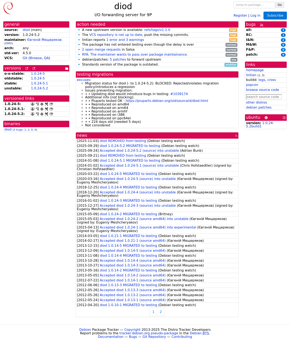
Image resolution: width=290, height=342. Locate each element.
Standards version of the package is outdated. (157, 64)
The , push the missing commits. (157, 35)
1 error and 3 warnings (125, 40)
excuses (83, 80)
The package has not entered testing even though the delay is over (157, 44)
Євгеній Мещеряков (44, 40)
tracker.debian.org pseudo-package (148, 333)
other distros (256, 102)
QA (46, 58)
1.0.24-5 (38, 74)
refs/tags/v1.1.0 (157, 30)
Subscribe (275, 15)
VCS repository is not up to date (115, 35)
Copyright (132, 330)
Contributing (181, 337)
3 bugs (18, 129)
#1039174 (179, 94)
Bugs (133, 337)
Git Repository (154, 337)
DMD (8, 43)
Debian (85, 330)
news (82, 135)
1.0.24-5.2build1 (260, 124)
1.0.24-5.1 (39, 83)
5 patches (118, 59)
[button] (79, 30)
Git (25, 58)
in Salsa (157, 49)
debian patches (259, 107)
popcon (252, 85)
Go (280, 4)
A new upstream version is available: (157, 30)
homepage (255, 70)
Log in (255, 15)
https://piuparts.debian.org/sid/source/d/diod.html (167, 101)
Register (240, 15)
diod (26, 30)
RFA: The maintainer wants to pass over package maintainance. (135, 54)
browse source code (262, 90)
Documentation (110, 337)
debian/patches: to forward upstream (157, 59)
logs (261, 80)
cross (271, 80)
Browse (36, 58)
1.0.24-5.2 (39, 88)
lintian (251, 75)
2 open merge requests (101, 49)
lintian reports (157, 40)
